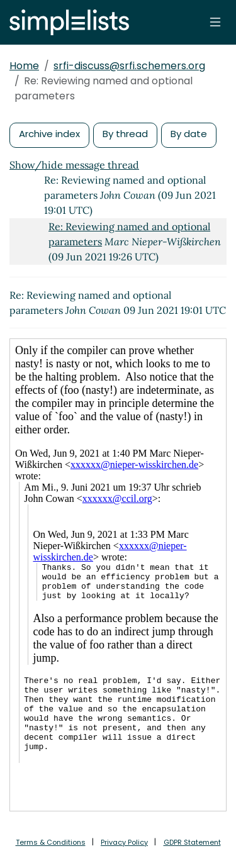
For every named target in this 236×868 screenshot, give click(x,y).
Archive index (49, 133)
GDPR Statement (192, 842)
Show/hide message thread (74, 165)
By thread (125, 133)
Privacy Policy (124, 842)
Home (24, 65)
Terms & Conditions (51, 842)
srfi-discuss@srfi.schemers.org (129, 65)
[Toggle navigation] (215, 22)
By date (189, 133)
